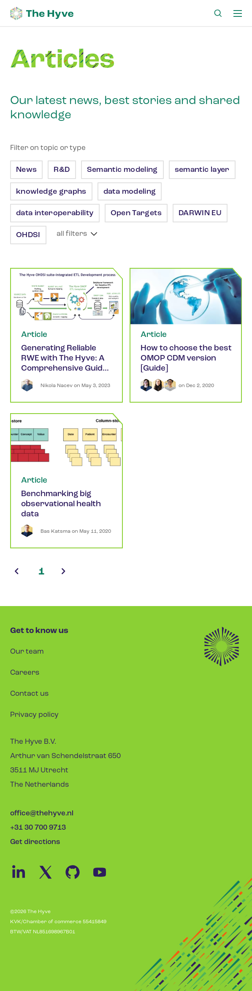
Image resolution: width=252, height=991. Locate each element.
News (27, 170)
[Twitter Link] (50, 878)
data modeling (130, 192)
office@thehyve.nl (41, 813)
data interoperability (55, 213)
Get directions (35, 842)
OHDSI (29, 235)
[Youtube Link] (104, 878)
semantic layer (203, 170)
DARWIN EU (201, 213)
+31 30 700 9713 (38, 827)
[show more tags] (77, 234)
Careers (24, 672)
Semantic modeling (123, 170)
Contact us (29, 693)
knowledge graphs (52, 192)
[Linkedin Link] (23, 878)
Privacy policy (34, 715)
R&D (62, 170)
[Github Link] (77, 878)
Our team (27, 651)
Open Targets (137, 213)
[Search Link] (218, 13)
